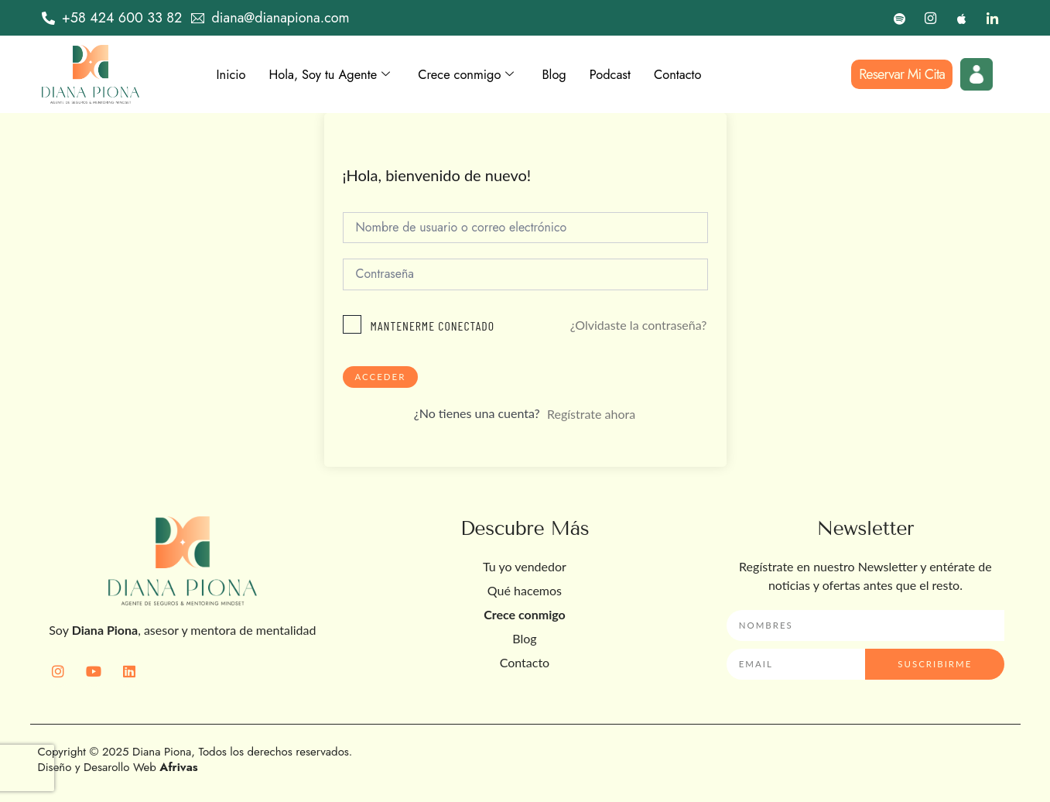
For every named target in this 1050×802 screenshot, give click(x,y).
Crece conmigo (483, 74)
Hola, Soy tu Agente (337, 74)
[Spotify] (899, 17)
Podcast (635, 74)
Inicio (233, 74)
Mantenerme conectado (433, 327)
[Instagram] (930, 17)
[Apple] (961, 17)
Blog (576, 74)
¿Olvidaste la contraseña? (638, 327)
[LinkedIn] (992, 17)
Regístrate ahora (591, 417)
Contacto (707, 74)
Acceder (381, 379)
